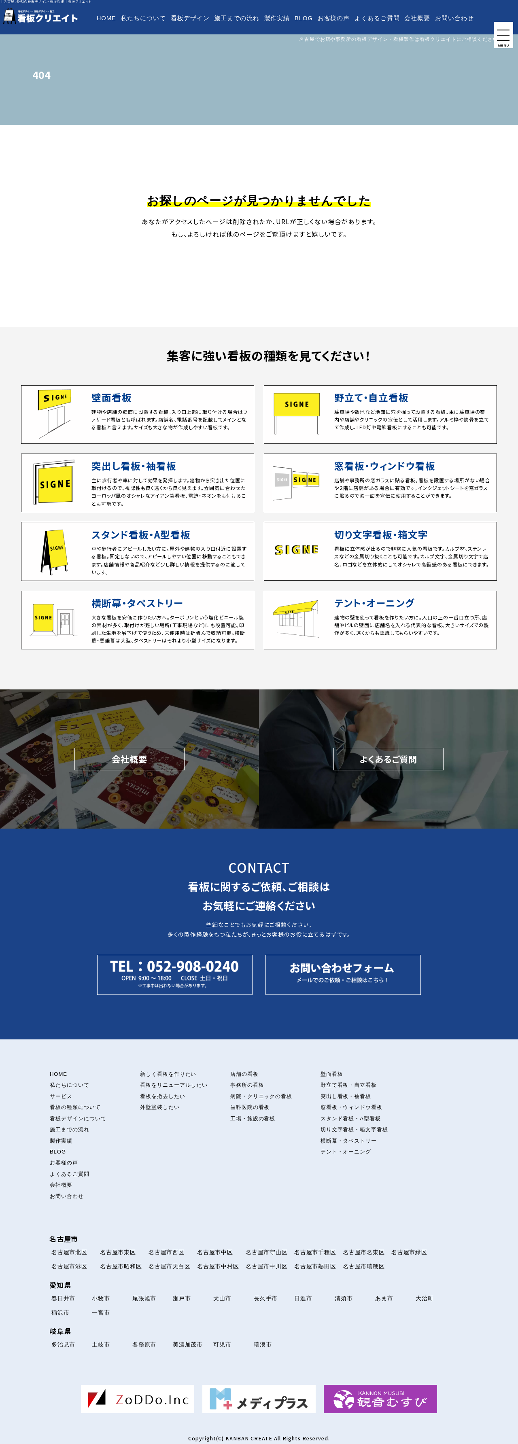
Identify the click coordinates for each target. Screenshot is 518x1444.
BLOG (304, 18)
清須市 (344, 1298)
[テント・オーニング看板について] (380, 620)
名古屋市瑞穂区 (364, 1266)
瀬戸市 (182, 1298)
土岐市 (101, 1344)
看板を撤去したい (162, 1096)
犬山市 (222, 1298)
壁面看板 (332, 1074)
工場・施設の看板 (253, 1118)
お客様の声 (334, 18)
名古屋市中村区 (218, 1266)
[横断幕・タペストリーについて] (137, 620)
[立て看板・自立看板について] (380, 414)
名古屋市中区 (215, 1252)
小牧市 (101, 1298)
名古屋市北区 (69, 1252)
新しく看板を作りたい (168, 1074)
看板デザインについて (78, 1118)
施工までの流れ (236, 18)
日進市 (303, 1298)
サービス (61, 1096)
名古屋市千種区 (315, 1252)
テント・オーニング (346, 1152)
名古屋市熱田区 (315, 1266)
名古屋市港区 (69, 1266)
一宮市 (101, 1312)
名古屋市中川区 (267, 1266)
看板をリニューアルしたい (174, 1085)
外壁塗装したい (160, 1107)
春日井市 (63, 1298)
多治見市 (63, 1344)
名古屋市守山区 (267, 1252)
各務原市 (144, 1344)
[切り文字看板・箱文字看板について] (380, 551)
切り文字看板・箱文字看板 (354, 1129)
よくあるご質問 (377, 18)
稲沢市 (60, 1312)
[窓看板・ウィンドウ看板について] (380, 483)
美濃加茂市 (188, 1344)
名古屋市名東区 (364, 1252)
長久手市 (266, 1298)
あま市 (384, 1298)
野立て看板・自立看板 (349, 1085)
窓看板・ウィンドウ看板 (352, 1107)
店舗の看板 (244, 1074)
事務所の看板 (247, 1085)
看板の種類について (75, 1107)
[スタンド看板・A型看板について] (137, 551)
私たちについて (143, 18)
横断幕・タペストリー (349, 1141)
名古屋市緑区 (409, 1252)
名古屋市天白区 (170, 1266)
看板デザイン (190, 18)
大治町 (425, 1298)
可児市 (222, 1344)
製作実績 (277, 18)
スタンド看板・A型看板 (351, 1118)
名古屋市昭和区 (121, 1266)
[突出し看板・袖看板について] (137, 483)
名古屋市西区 (167, 1252)
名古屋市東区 (118, 1252)
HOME (106, 18)
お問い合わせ (454, 18)
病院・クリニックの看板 (261, 1096)
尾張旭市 (144, 1298)
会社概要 (417, 18)
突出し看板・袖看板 (346, 1096)
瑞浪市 (263, 1344)
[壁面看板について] (137, 414)
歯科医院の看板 (250, 1107)
